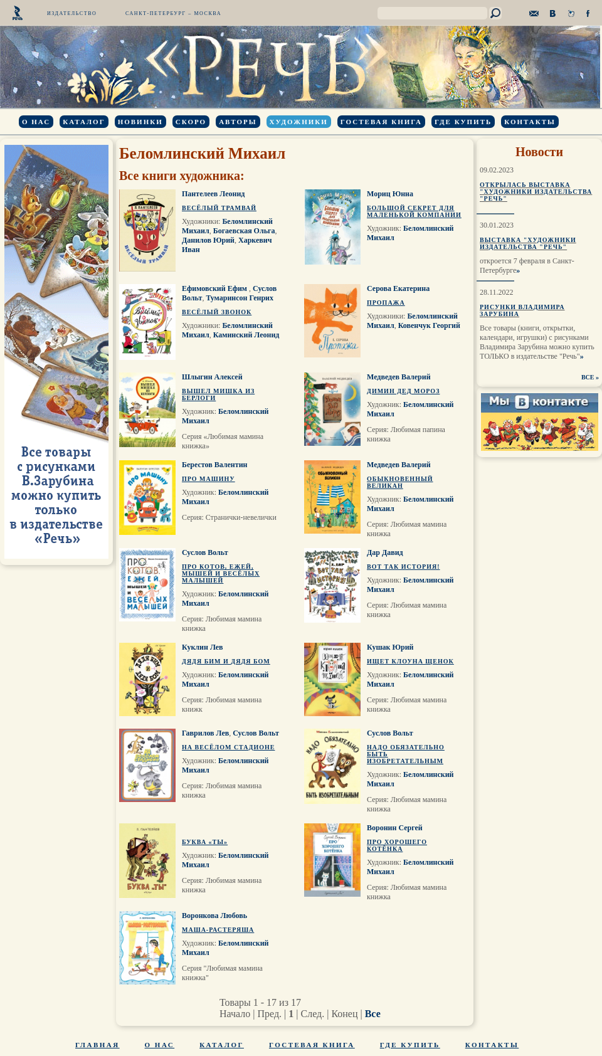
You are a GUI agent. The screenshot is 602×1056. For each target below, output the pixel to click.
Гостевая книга (381, 121)
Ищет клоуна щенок (410, 661)
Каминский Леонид (246, 334)
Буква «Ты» (205, 841)
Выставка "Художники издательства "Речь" (528, 243)
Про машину (208, 478)
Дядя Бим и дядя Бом (226, 661)
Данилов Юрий (208, 240)
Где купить (463, 121)
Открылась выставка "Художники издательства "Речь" (536, 191)
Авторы (237, 121)
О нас (36, 121)
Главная (97, 1044)
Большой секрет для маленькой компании (414, 211)
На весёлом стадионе (228, 747)
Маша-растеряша (218, 929)
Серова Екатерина (398, 288)
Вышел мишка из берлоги (218, 394)
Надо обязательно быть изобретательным (406, 754)
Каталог (84, 121)
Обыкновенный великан (400, 482)
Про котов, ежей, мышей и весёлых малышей (221, 573)
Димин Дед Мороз (403, 391)
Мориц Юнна (390, 193)
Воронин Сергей (395, 827)
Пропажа (386, 302)
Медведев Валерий (399, 376)
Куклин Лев (202, 647)
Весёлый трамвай (219, 207)
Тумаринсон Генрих (239, 297)
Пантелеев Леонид (213, 193)
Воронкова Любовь (214, 915)
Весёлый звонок (216, 312)
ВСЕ (587, 377)
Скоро (191, 121)
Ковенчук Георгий (429, 325)
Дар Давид (385, 552)
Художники (299, 121)
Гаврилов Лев (205, 733)
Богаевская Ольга (244, 230)
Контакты (530, 121)
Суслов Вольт (205, 552)
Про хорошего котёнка (397, 845)
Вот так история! (403, 566)
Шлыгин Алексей (212, 376)
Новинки (140, 121)
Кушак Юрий (390, 647)
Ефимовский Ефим (215, 288)
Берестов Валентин (214, 464)
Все (373, 1013)
